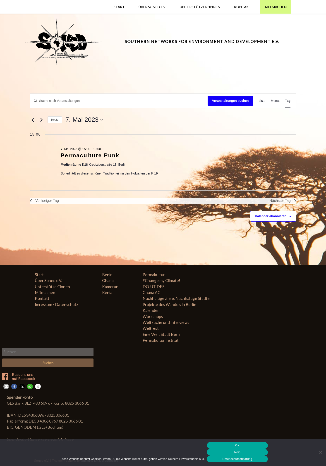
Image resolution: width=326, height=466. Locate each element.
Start (119, 7)
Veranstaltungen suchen (230, 101)
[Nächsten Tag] (41, 119)
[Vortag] (32, 119)
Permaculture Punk (90, 155)
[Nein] (320, 452)
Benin (107, 274)
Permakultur (154, 274)
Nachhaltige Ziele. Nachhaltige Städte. (177, 298)
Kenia (107, 292)
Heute (54, 119)
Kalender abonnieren (270, 216)
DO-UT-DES (153, 286)
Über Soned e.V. (152, 7)
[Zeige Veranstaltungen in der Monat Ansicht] (275, 101)
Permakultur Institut (161, 340)
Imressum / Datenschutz (56, 304)
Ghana (108, 280)
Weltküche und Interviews (166, 322)
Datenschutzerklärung (237, 459)
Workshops (153, 316)
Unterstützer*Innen (200, 7)
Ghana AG (152, 292)
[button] (6, 386)
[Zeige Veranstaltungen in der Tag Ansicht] (287, 101)
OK (237, 445)
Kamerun (110, 286)
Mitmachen (276, 7)
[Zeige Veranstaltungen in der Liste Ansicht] (262, 101)
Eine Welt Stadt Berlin (162, 334)
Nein (237, 452)
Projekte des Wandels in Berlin (169, 304)
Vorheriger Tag (44, 201)
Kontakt (242, 7)
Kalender (151, 310)
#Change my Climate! (161, 280)
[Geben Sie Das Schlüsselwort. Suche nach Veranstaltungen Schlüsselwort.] (119, 101)
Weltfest (151, 328)
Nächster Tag (282, 201)
